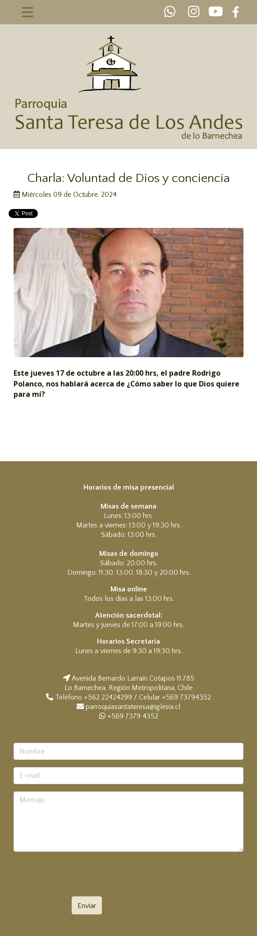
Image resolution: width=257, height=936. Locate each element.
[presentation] (91, 876)
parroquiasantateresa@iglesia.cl (133, 707)
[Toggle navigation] (27, 12)
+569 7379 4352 (128, 716)
